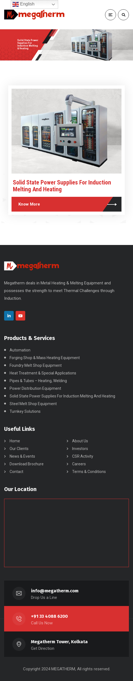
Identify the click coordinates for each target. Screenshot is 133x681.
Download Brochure (27, 464)
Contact (16, 471)
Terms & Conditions (89, 471)
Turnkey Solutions (25, 411)
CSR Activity (82, 456)
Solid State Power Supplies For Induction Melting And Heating (62, 396)
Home (15, 441)
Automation (20, 350)
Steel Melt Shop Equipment (33, 404)
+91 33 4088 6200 (49, 616)
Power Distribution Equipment (35, 388)
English (23, 4)
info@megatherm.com (54, 590)
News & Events (22, 456)
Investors (80, 448)
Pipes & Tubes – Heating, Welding (38, 381)
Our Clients (19, 448)
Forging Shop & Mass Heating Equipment (45, 358)
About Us (80, 441)
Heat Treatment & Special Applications (43, 373)
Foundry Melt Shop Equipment (36, 365)
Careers (79, 464)
